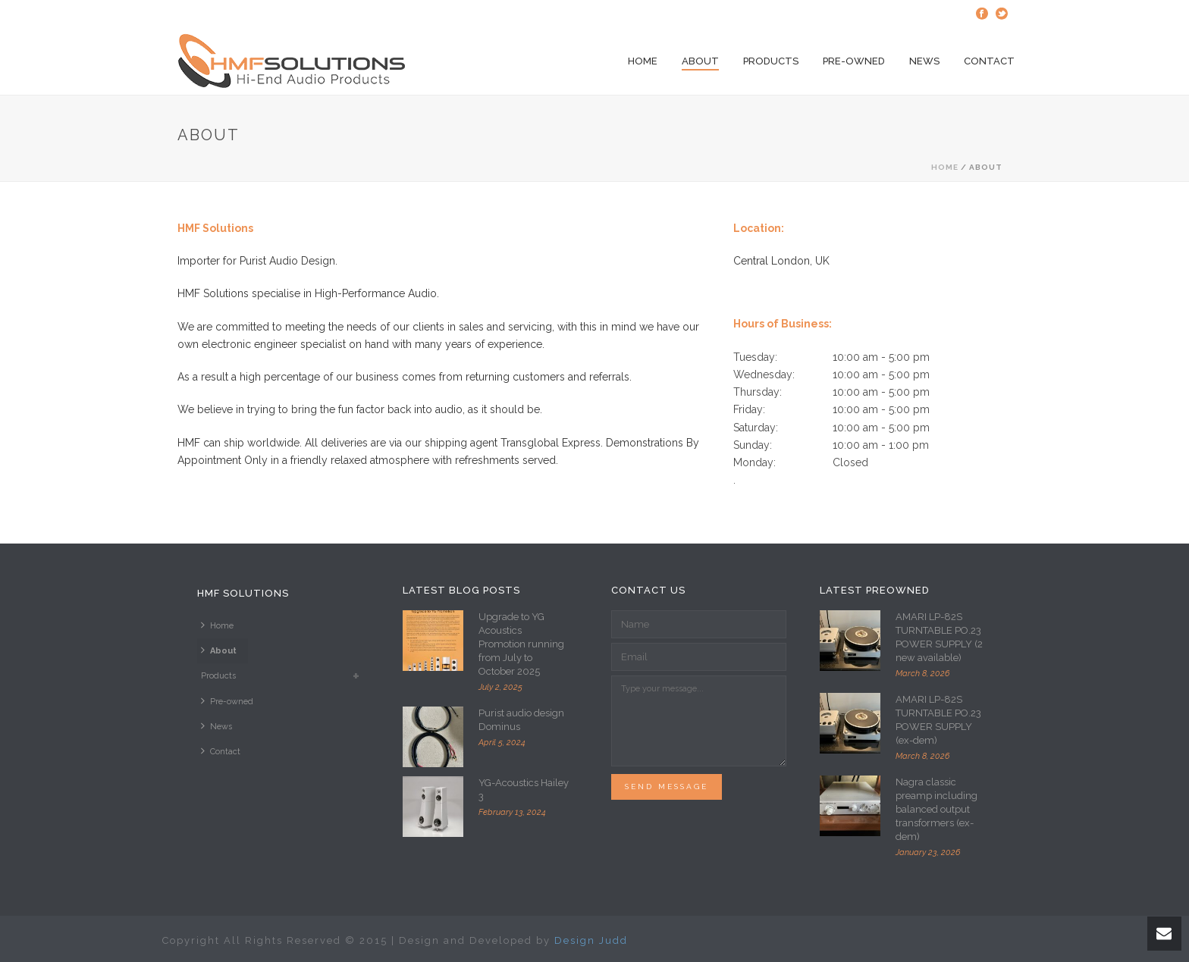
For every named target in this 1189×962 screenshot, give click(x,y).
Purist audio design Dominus (521, 719)
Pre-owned (854, 61)
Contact (989, 61)
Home (642, 61)
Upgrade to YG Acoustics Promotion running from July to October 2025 (521, 644)
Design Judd (591, 940)
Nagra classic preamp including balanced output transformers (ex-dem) (936, 809)
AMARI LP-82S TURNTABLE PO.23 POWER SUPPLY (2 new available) (939, 637)
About (700, 61)
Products (770, 61)
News (924, 61)
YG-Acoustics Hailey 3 (523, 789)
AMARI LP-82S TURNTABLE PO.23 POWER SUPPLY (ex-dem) (938, 720)
